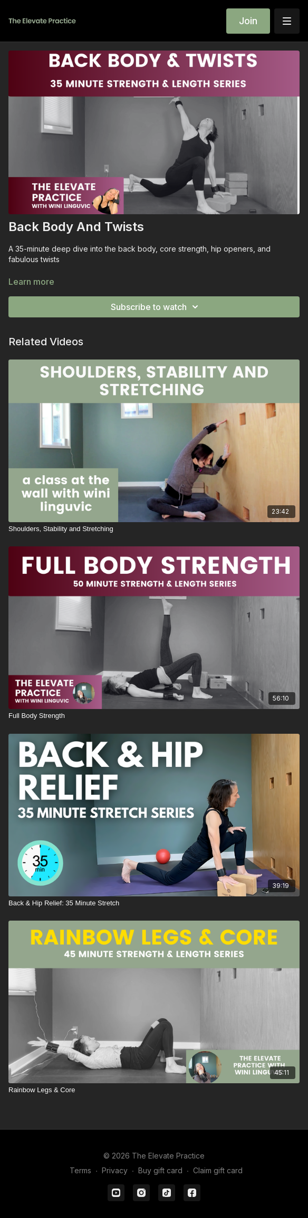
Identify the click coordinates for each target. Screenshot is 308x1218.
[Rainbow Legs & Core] (154, 1090)
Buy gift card (160, 1170)
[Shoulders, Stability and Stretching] (154, 529)
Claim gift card (218, 1170)
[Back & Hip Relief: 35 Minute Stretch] (154, 903)
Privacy (115, 1170)
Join (248, 20)
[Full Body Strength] (154, 716)
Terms (80, 1170)
